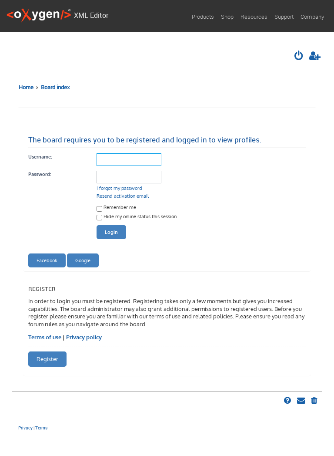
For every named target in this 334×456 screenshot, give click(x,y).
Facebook (47, 260)
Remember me (116, 208)
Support (284, 16)
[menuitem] (299, 57)
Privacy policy (84, 337)
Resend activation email (123, 196)
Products (203, 16)
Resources (253, 16)
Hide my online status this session (137, 217)
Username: (40, 156)
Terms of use (44, 337)
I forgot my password (119, 188)
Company (312, 16)
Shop (227, 16)
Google (82, 260)
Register (47, 358)
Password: (39, 174)
